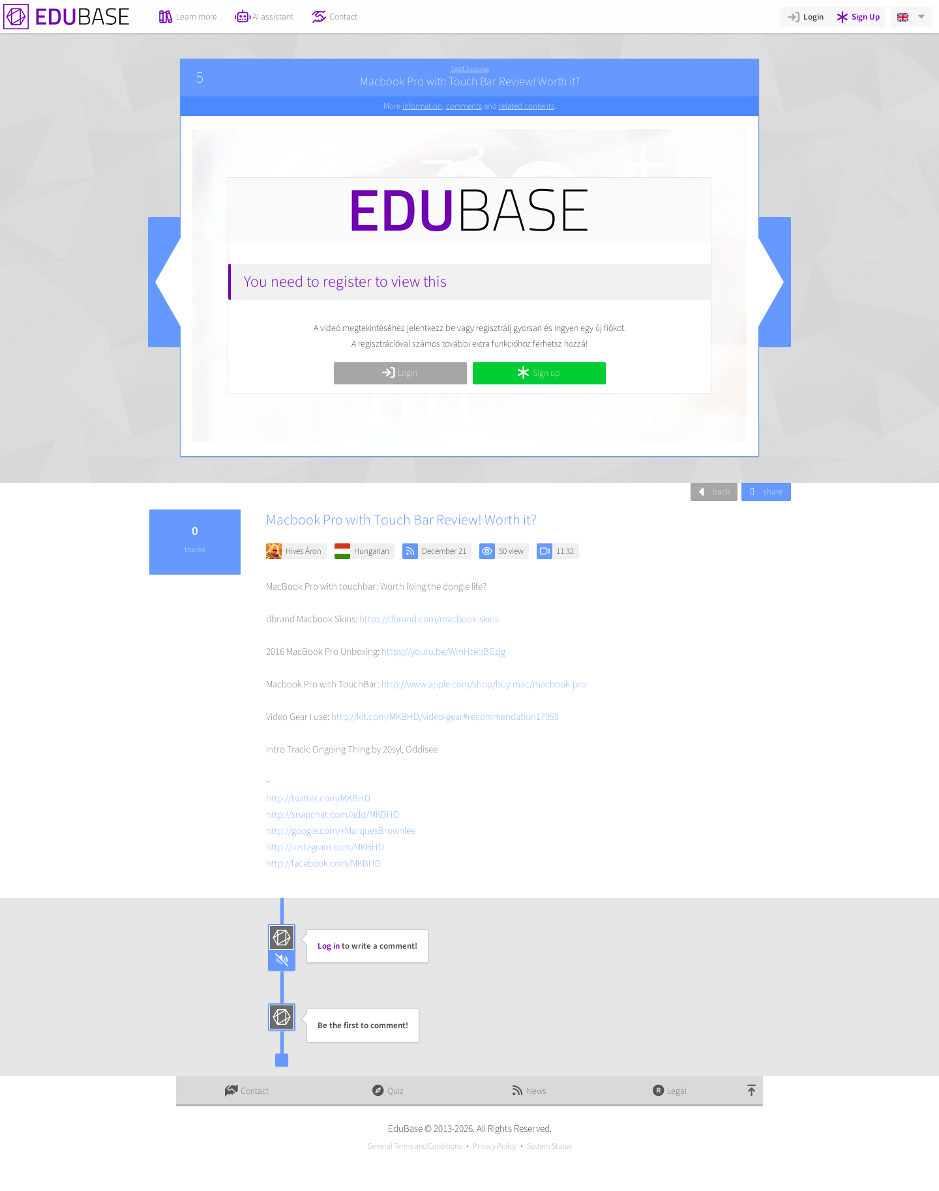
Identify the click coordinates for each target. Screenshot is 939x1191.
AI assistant (264, 16)
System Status (549, 1146)
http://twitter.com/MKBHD (318, 798)
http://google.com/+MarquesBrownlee (340, 831)
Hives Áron (303, 551)
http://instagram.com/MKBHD (325, 847)
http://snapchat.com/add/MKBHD (332, 815)
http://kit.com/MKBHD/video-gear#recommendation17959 (445, 717)
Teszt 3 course (470, 69)
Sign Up (857, 17)
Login (805, 17)
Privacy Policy (494, 1146)
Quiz (387, 1091)
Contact (334, 16)
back (712, 491)
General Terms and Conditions (415, 1146)
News (528, 1091)
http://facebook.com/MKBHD (323, 863)
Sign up (537, 373)
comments (464, 106)
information (422, 106)
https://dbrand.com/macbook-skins (429, 619)
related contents (526, 106)
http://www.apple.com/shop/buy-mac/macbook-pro (483, 684)
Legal (669, 1091)
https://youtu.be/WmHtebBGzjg (443, 652)
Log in (329, 946)
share (764, 491)
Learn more (187, 16)
